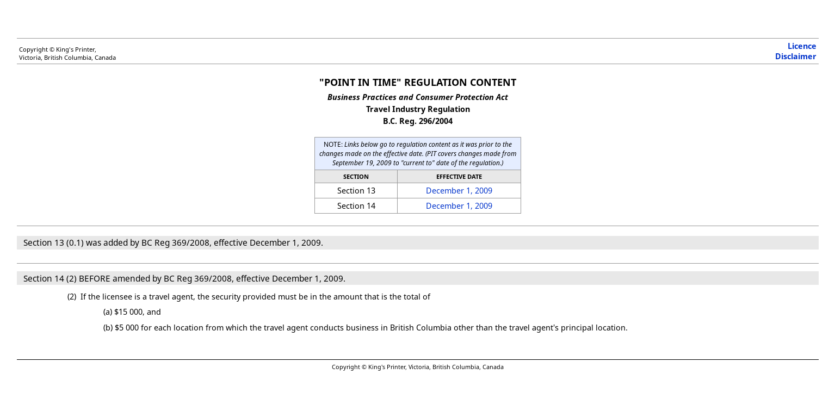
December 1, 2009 (459, 190)
